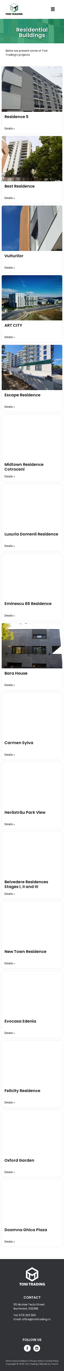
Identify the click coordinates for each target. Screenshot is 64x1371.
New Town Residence (25, 951)
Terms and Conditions (16, 1360)
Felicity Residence (22, 1090)
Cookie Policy (52, 1360)
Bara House (15, 673)
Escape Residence (22, 395)
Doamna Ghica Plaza (25, 1230)
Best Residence (19, 186)
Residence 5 (16, 116)
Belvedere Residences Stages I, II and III (26, 884)
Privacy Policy (37, 1360)
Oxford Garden (19, 1160)
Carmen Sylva (18, 742)
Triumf (54, 1364)
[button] (52, 9)
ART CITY (13, 325)
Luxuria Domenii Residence (31, 534)
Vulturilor (13, 256)
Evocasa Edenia (20, 1021)
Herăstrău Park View (24, 812)
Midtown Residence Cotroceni (24, 467)
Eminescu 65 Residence (28, 603)
